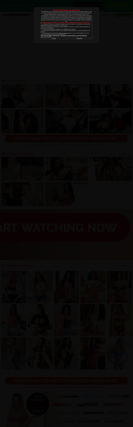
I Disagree (79, 38)
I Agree (54, 38)
